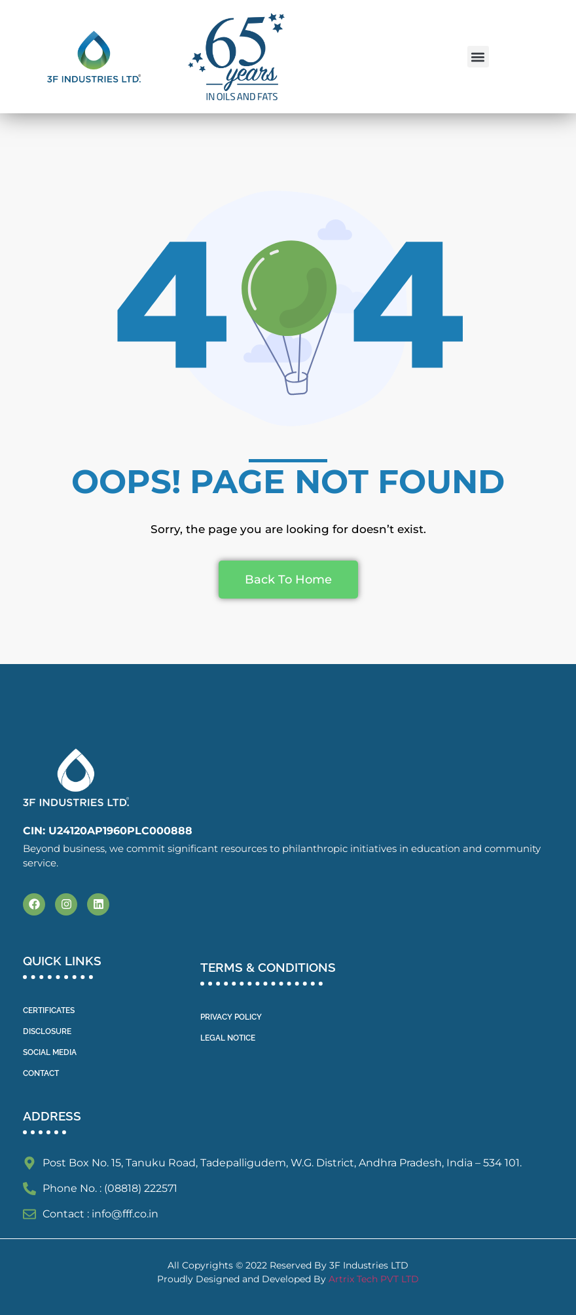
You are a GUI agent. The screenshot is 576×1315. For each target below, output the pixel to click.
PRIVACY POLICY (231, 1017)
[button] (478, 56)
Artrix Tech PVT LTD (374, 1279)
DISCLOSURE (47, 1031)
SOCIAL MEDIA (50, 1052)
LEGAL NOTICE (227, 1038)
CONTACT (41, 1073)
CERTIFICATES (49, 1010)
